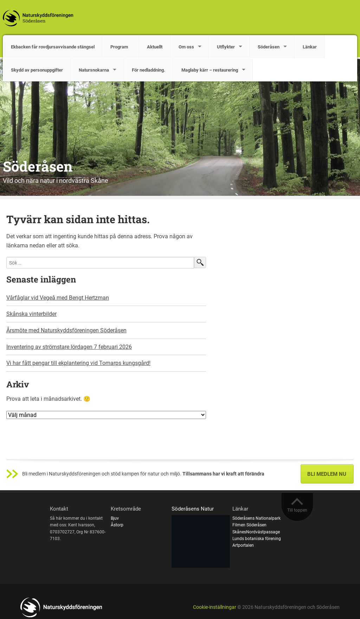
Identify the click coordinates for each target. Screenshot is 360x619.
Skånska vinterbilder (31, 314)
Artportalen (243, 545)
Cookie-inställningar (214, 607)
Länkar (310, 46)
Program (120, 46)
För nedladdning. (148, 70)
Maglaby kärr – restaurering (209, 70)
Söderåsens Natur (193, 509)
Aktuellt (154, 46)
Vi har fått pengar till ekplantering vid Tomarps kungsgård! (78, 363)
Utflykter (226, 46)
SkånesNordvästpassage (256, 532)
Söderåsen (268, 46)
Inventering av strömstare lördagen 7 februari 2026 (69, 347)
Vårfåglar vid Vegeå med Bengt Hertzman (57, 297)
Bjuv (115, 518)
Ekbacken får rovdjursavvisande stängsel (53, 46)
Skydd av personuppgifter (37, 70)
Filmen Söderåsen (249, 525)
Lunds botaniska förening (256, 538)
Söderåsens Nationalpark (256, 518)
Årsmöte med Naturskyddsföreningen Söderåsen (66, 330)
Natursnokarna (94, 70)
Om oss (186, 46)
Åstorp (117, 525)
